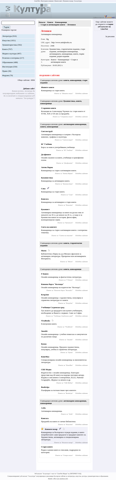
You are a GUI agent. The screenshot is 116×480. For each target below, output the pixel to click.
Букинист (45, 209)
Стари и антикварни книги (53, 25)
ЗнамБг (44, 331)
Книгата (45, 199)
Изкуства (6, 40)
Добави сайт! (29, 88)
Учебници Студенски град (52, 307)
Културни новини (47, 1)
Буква (44, 344)
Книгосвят (58, 1)
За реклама (109, 36)
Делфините (46, 154)
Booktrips (45, 387)
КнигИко (45, 357)
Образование (7, 62)
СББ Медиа (46, 369)
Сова (43, 188)
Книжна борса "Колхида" (52, 284)
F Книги (44, 274)
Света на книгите (49, 227)
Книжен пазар (68, 1)
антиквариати (55, 54)
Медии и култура (9, 53)
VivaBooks (45, 321)
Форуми (5, 75)
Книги (5, 49)
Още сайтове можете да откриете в (104, 25)
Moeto (43, 250)
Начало (42, 22)
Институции (7, 67)
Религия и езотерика (10, 58)
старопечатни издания (70, 49)
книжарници (67, 54)
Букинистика (47, 178)
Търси (6, 27)
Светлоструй (46, 131)
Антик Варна (47, 167)
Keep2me (45, 294)
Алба (43, 408)
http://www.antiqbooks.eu (61, 42)
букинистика (55, 49)
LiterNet (37, 1)
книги (75, 54)
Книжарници (61, 22)
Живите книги (47, 87)
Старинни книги (48, 108)
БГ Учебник (46, 144)
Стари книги (47, 447)
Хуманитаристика (9, 45)
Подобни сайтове (81, 93)
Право (4, 71)
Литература (7, 36)
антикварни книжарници (67, 51)
